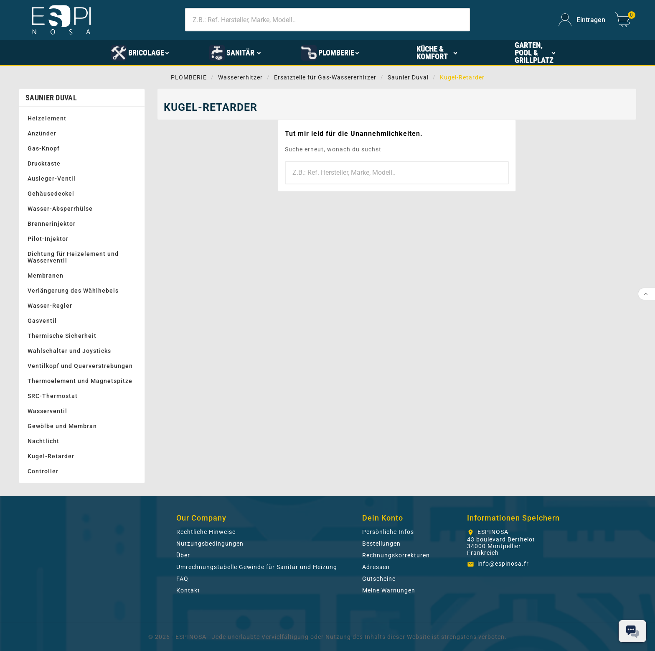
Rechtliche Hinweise (206, 531)
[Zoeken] (327, 20)
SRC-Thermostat (53, 396)
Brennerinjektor (52, 223)
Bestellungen (381, 543)
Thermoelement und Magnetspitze (80, 381)
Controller (43, 471)
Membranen (45, 275)
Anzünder (42, 133)
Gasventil (42, 320)
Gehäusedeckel (51, 193)
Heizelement (47, 118)
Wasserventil (47, 411)
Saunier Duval (51, 97)
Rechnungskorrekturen (396, 555)
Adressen (376, 567)
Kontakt (188, 590)
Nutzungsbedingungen (210, 543)
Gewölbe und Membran (62, 426)
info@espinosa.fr (503, 563)
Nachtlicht (43, 441)
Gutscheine (379, 578)
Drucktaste (44, 163)
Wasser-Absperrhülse (60, 208)
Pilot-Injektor (48, 238)
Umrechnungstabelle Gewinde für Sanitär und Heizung (256, 567)
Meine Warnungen (388, 590)
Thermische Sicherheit (62, 335)
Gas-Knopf (44, 148)
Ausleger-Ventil (52, 178)
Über (183, 555)
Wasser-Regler (50, 305)
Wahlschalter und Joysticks (69, 350)
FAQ (182, 578)
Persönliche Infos (388, 531)
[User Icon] (582, 19)
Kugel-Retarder (51, 456)
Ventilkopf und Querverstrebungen (80, 366)
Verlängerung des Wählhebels (73, 290)
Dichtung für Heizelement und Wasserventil (73, 257)
